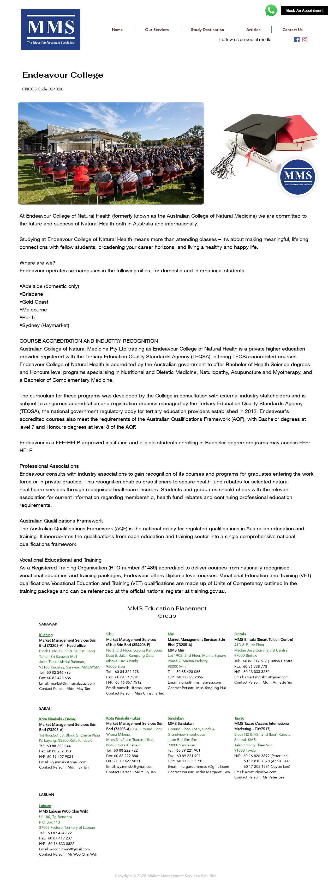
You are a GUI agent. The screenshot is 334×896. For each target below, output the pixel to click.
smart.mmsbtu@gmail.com (267, 677)
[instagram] (304, 39)
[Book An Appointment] (305, 10)
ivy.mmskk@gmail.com (68, 762)
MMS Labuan (50, 811)
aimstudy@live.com (260, 772)
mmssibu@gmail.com (134, 687)
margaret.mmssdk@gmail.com (204, 766)
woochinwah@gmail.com (70, 849)
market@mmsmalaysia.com (73, 683)
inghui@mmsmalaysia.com (199, 682)
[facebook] (297, 39)
